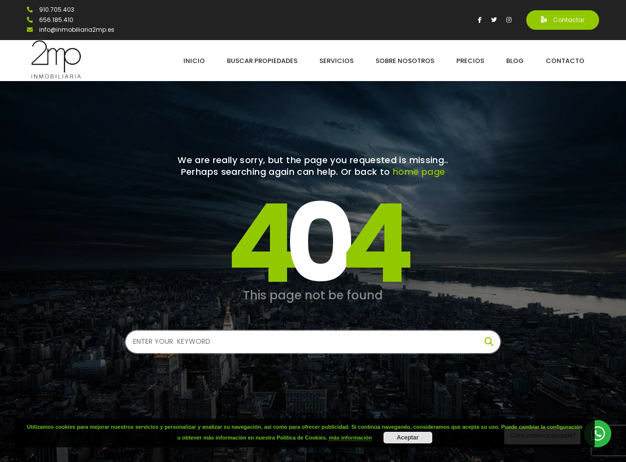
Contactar (562, 20)
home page (419, 172)
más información (350, 438)
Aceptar (408, 437)
